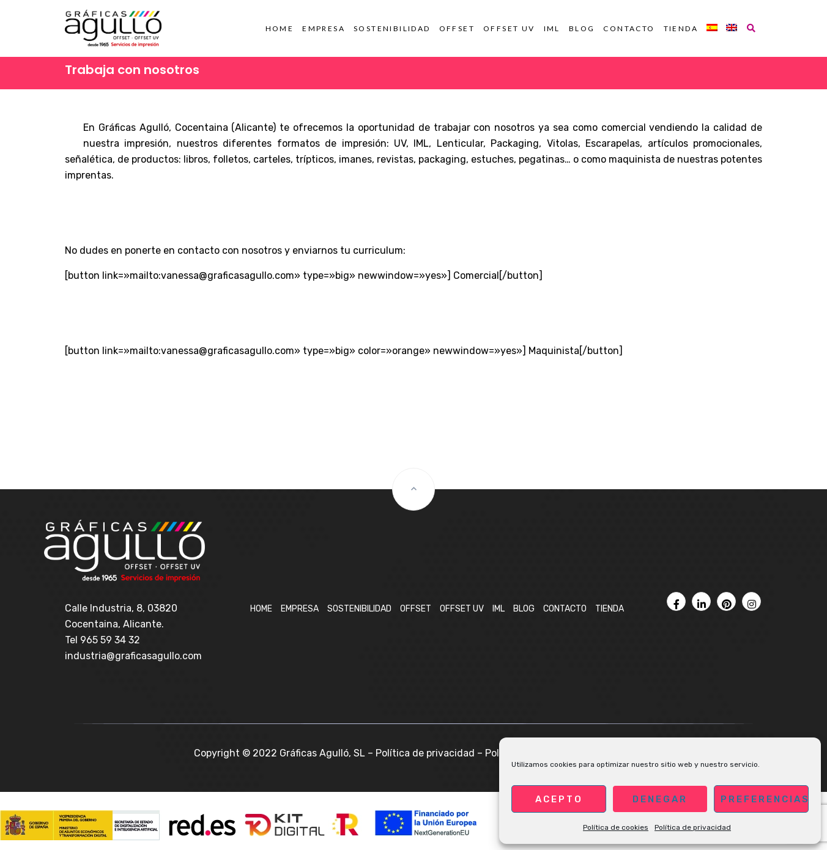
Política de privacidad (693, 827)
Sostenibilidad (392, 28)
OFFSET (457, 28)
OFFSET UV (509, 28)
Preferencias (765, 799)
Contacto (629, 28)
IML (552, 28)
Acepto (559, 799)
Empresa (323, 28)
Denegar (660, 799)
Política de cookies (615, 827)
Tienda (681, 28)
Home (279, 28)
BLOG (582, 28)
